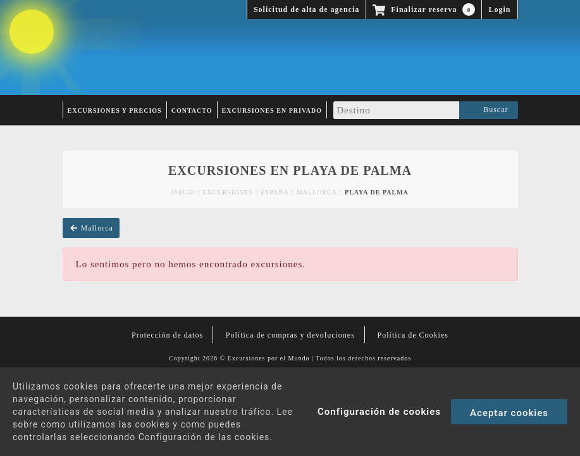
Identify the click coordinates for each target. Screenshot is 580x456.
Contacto (192, 110)
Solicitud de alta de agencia (306, 9)
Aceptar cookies (509, 413)
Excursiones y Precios (115, 110)
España (275, 192)
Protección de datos (167, 335)
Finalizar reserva (424, 9)
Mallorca (317, 192)
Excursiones (227, 192)
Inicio (183, 192)
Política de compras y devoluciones (290, 335)
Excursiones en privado (272, 110)
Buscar (488, 110)
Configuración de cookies (379, 411)
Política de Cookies (413, 335)
